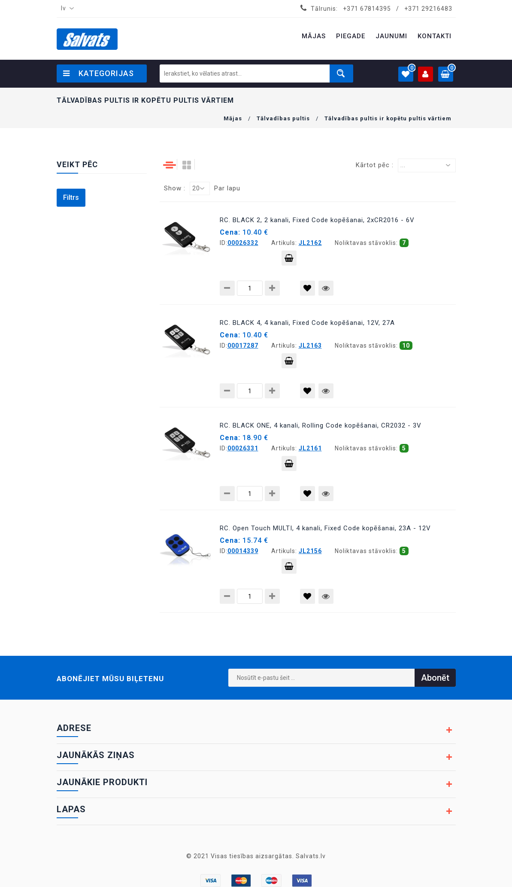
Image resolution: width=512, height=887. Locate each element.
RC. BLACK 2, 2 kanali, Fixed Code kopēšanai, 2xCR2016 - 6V (317, 220)
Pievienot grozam (289, 260)
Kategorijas (98, 73)
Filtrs (71, 197)
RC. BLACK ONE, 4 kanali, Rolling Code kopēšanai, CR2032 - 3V (320, 425)
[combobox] (66, 8)
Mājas (233, 118)
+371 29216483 (428, 8)
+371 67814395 (367, 8)
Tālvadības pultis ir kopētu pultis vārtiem (387, 118)
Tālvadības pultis (283, 118)
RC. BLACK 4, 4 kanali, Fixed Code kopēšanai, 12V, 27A (307, 323)
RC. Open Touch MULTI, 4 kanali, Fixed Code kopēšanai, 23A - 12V (325, 528)
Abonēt (435, 678)
